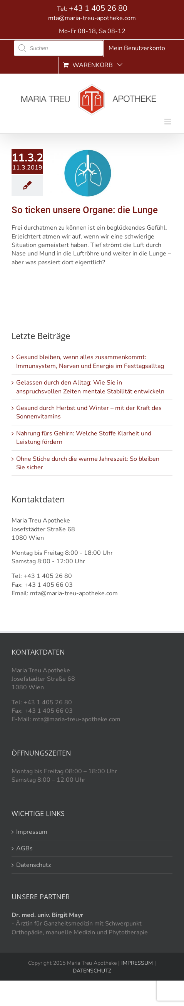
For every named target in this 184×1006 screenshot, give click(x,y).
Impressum (31, 832)
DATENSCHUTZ (92, 970)
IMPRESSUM (136, 963)
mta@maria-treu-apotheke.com (92, 18)
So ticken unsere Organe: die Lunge (85, 210)
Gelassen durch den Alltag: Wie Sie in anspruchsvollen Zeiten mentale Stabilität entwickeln (90, 386)
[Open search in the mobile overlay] (58, 48)
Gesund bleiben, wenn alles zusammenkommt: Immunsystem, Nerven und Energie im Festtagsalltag (90, 361)
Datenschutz (33, 865)
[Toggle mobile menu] (168, 122)
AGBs (24, 848)
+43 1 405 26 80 (98, 8)
